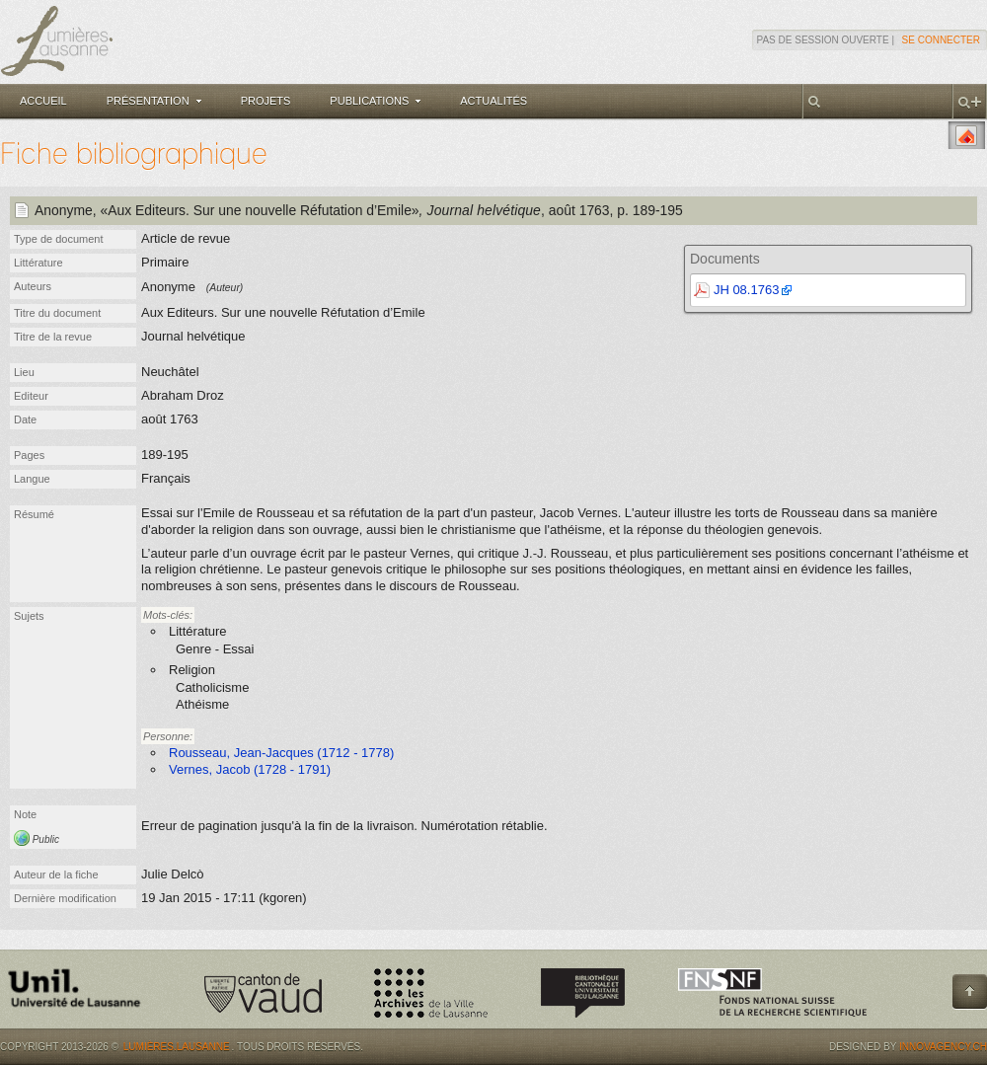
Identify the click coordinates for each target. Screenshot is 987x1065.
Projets (266, 101)
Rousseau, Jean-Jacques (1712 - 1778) (281, 752)
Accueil (43, 101)
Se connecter (941, 40)
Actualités (493, 101)
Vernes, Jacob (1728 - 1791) (250, 769)
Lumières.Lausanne (176, 1046)
